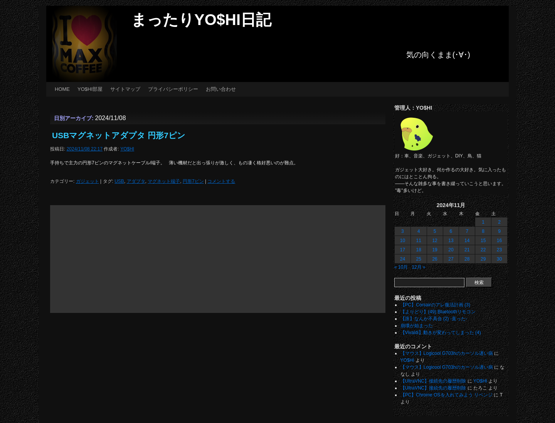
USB (119, 181)
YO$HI (127, 149)
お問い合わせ (221, 89)
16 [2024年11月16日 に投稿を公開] (499, 240)
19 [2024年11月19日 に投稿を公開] (434, 249)
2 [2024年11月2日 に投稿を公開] (499, 222)
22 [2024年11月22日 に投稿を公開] (483, 249)
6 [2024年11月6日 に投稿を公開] (451, 231)
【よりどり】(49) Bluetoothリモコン (438, 311)
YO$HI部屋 (90, 89)
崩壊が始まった (416, 325)
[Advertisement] (217, 259)
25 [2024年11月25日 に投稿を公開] (418, 259)
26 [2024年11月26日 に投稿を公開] (434, 259)
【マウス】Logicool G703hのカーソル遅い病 (446, 353)
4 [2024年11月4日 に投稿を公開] (418, 231)
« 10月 (401, 267)
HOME (62, 89)
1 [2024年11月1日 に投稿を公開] (483, 222)
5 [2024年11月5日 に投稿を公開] (435, 231)
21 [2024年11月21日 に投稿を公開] (466, 249)
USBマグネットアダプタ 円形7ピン (118, 135)
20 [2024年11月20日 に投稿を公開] (450, 249)
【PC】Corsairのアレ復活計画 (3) (435, 305)
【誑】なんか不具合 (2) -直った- (433, 318)
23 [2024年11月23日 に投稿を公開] (499, 249)
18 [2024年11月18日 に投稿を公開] (418, 249)
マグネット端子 (164, 181)
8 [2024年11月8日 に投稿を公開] (483, 231)
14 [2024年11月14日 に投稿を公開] (466, 240)
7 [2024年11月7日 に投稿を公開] (467, 231)
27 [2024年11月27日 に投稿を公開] (450, 259)
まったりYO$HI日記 (201, 19)
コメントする (221, 181)
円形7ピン (193, 181)
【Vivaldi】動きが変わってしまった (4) (440, 332)
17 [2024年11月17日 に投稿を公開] (402, 249)
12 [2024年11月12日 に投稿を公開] (434, 240)
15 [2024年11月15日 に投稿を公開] (483, 240)
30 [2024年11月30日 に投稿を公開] (499, 259)
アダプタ (136, 181)
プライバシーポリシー (173, 89)
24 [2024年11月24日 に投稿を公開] (402, 259)
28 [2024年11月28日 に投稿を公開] (466, 259)
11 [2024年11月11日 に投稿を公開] (418, 240)
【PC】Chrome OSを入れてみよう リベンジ (446, 395)
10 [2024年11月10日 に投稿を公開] (402, 240)
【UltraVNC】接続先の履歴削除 (433, 381)
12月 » (418, 267)
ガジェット (87, 181)
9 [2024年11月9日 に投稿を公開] (499, 231)
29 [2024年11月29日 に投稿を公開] (483, 259)
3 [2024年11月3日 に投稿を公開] (402, 231)
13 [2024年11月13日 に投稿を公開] (450, 240)
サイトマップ (125, 89)
